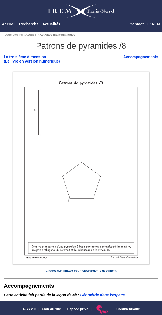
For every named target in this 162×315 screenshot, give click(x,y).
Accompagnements (140, 57)
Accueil (8, 24)
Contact (137, 24)
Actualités (51, 24)
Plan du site (51, 309)
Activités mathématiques (57, 34)
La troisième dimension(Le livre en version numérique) (32, 59)
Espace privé (77, 309)
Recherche (29, 24)
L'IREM (153, 24)
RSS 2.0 (29, 309)
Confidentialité (128, 309)
